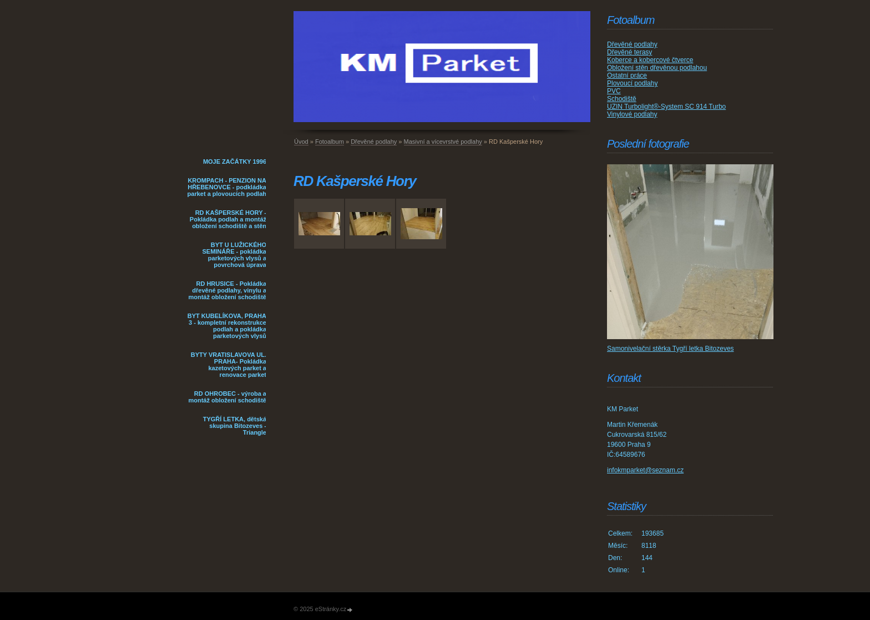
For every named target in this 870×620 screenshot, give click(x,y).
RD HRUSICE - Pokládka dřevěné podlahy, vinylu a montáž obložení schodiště (227, 290)
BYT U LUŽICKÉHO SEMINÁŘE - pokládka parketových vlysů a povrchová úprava (234, 254)
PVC (614, 91)
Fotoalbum (329, 141)
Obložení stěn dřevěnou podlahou (657, 68)
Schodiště (621, 99)
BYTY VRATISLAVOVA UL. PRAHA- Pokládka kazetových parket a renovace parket (228, 364)
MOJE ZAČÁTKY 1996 (234, 161)
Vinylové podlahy (632, 114)
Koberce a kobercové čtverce (650, 60)
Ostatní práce (627, 75)
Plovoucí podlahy (632, 83)
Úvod (301, 141)
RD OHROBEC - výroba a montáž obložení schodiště (227, 397)
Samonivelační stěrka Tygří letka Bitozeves (670, 348)
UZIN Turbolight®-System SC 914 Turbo (666, 106)
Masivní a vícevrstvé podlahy (443, 141)
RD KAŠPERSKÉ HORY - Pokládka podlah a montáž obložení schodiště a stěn (228, 219)
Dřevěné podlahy (374, 141)
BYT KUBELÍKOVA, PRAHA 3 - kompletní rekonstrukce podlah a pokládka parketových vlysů (227, 325)
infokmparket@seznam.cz (645, 470)
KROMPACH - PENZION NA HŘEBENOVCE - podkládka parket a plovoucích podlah (227, 187)
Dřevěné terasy (629, 52)
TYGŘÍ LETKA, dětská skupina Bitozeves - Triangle (234, 426)
